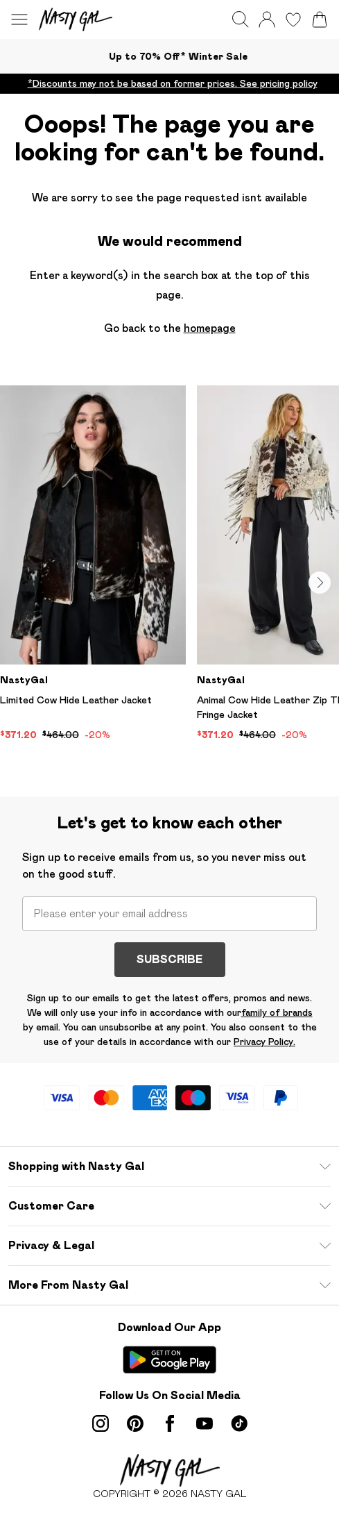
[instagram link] (100, 1423)
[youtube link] (204, 1423)
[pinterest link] (135, 1423)
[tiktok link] (239, 1423)
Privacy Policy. (264, 1041)
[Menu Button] (19, 19)
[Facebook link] (170, 1423)
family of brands (277, 1012)
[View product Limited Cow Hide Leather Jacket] (93, 563)
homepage (210, 328)
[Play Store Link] (169, 1359)
